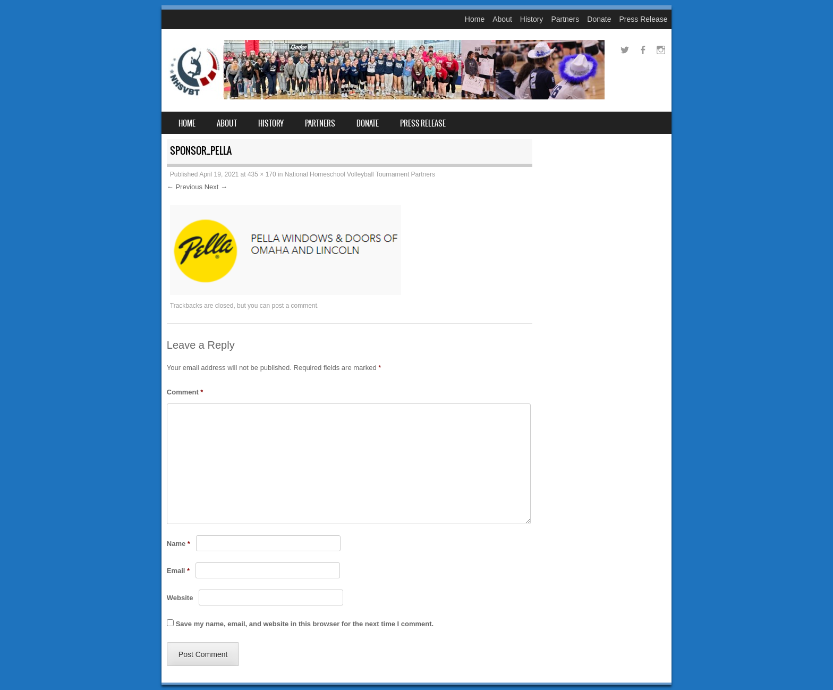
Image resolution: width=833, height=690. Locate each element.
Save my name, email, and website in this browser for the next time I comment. (305, 624)
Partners (565, 19)
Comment (185, 392)
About (502, 19)
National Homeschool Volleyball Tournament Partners (360, 174)
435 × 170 (262, 174)
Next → (216, 187)
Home (474, 19)
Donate (599, 19)
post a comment (294, 305)
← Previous (184, 187)
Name (178, 544)
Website (180, 598)
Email (178, 571)
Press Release (643, 19)
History (531, 19)
